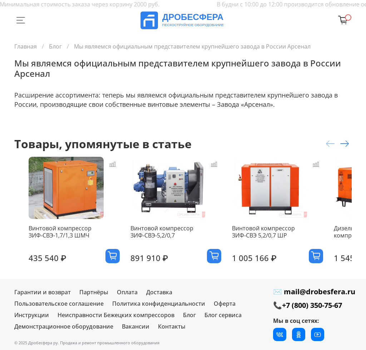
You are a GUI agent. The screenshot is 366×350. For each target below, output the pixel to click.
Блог (55, 46)
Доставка (159, 292)
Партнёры (93, 292)
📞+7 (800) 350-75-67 (307, 305)
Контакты (172, 326)
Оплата (127, 292)
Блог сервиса (223, 315)
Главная (25, 46)
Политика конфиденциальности (158, 304)
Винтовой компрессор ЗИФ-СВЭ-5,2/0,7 (169, 243)
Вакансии (135, 326)
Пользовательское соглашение (59, 304)
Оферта (225, 304)
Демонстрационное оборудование (63, 326)
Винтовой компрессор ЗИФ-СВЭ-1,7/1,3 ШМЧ (53, 243)
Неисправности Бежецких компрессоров (116, 315)
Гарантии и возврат (42, 292)
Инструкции (31, 315)
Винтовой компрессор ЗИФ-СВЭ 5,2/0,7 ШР (290, 243)
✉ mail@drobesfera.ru (314, 291)
